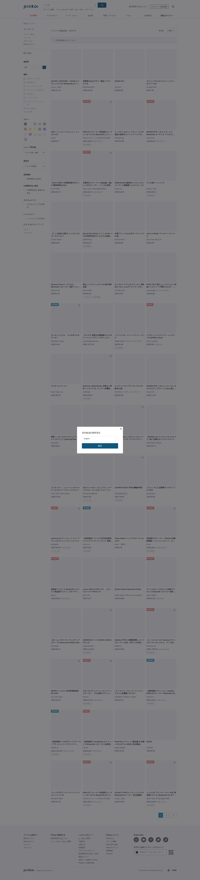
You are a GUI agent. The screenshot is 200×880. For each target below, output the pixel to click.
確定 (100, 446)
